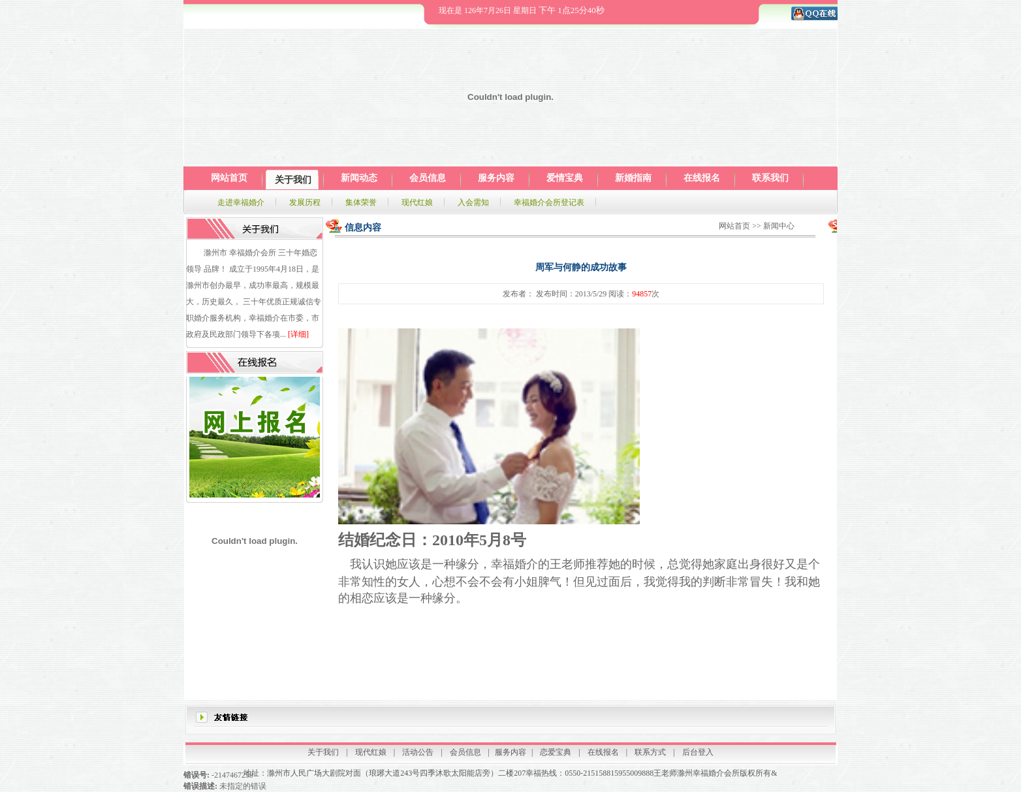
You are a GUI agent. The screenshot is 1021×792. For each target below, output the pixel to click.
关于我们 (323, 752)
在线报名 (603, 752)
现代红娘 (370, 752)
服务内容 (510, 752)
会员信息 (465, 752)
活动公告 (417, 752)
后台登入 (698, 752)
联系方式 (650, 752)
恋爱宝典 (555, 752)
